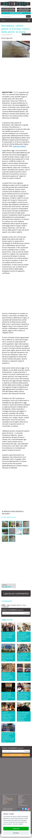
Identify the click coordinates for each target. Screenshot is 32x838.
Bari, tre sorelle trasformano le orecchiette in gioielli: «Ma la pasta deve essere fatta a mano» (24, 636)
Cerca (28, 16)
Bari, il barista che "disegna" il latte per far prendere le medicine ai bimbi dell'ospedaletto (24, 696)
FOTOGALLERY (21, 799)
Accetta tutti (16, 828)
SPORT (19, 797)
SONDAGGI (20, 801)
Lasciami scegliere (18, 824)
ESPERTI (20, 798)
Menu (3, 20)
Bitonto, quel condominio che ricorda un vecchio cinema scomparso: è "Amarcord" (7, 676)
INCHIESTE (5, 797)
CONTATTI (20, 802)
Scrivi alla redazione (7, 809)
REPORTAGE (5, 802)
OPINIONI (20, 795)
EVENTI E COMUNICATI (8, 799)
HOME (4, 795)
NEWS (4, 804)
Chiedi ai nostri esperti (8, 808)
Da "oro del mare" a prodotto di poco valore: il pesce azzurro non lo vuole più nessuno (24, 657)
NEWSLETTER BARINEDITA (12, 610)
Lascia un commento (16, 593)
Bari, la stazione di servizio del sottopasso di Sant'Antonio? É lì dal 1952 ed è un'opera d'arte (8, 737)
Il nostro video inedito (16, 755)
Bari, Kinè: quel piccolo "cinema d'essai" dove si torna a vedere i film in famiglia (8, 696)
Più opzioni (16, 833)
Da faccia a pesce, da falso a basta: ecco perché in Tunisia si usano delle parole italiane (8, 657)
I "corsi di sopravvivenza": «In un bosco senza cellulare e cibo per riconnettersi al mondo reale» (7, 716)
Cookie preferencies (23, 805)
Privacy (20, 804)
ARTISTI (4, 801)
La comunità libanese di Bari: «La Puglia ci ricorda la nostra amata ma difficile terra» (8, 636)
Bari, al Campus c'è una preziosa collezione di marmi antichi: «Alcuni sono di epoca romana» (23, 676)
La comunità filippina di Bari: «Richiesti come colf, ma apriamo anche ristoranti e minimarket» (23, 716)
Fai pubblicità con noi (7, 811)
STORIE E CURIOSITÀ (7, 798)
